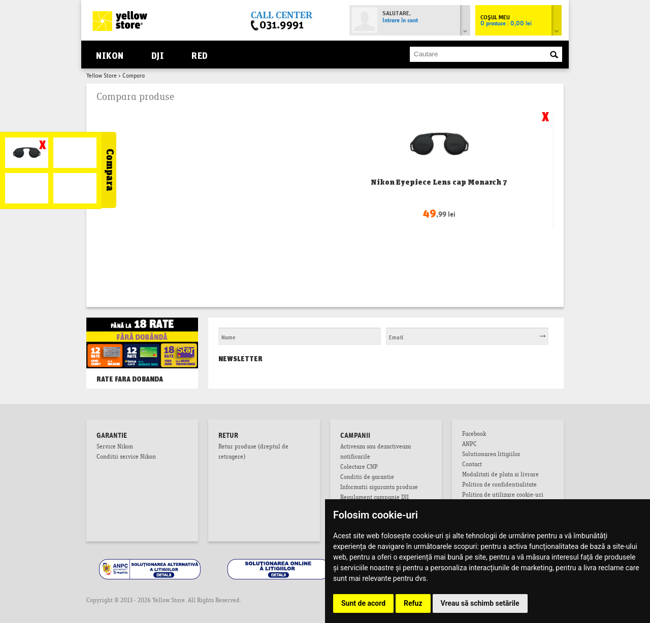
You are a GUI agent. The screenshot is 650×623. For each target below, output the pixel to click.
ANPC (469, 445)
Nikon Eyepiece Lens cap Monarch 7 (439, 182)
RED (199, 54)
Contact (472, 465)
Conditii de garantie (367, 478)
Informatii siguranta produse (379, 488)
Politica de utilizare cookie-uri (502, 496)
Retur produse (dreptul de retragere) (253, 452)
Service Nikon (114, 447)
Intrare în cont (400, 21)
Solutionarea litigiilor (491, 455)
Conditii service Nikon (126, 458)
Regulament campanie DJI (374, 498)
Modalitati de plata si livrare (500, 475)
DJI (157, 54)
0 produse (506, 24)
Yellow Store (101, 76)
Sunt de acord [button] (363, 603)
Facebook (474, 435)
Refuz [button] (413, 603)
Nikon (109, 54)
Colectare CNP (359, 468)
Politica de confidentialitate (499, 485)
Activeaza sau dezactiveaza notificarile (375, 452)
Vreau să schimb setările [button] (480, 603)
